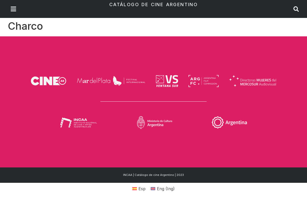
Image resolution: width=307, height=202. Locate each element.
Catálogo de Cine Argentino (153, 4)
